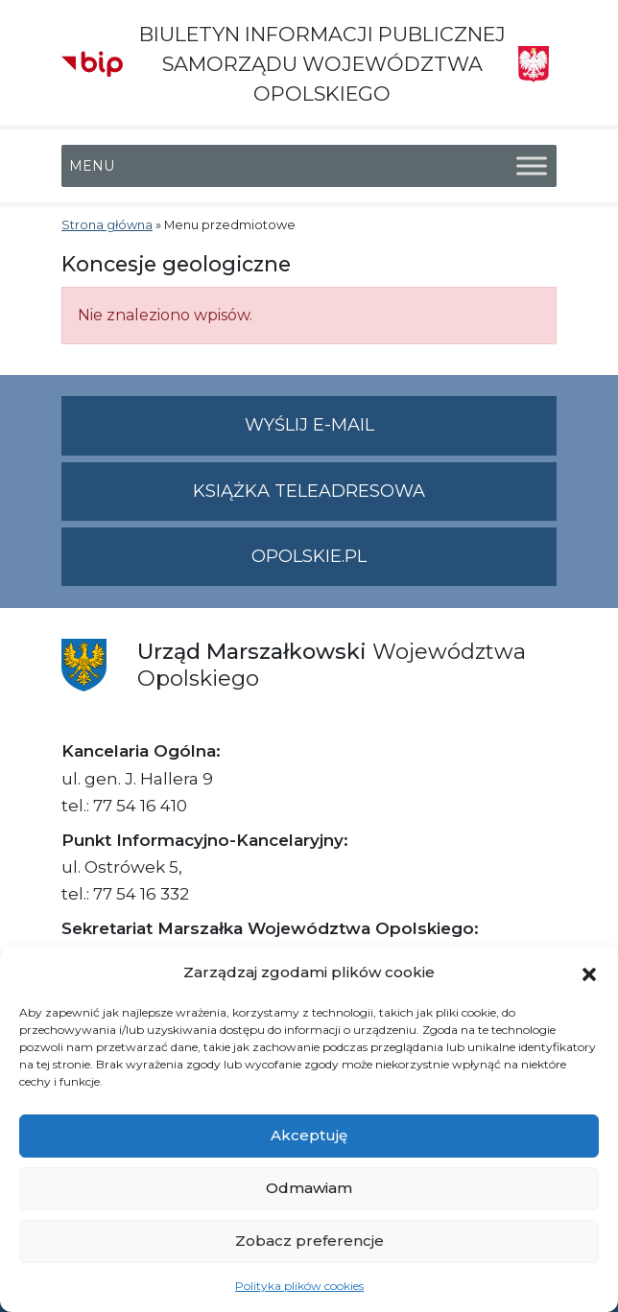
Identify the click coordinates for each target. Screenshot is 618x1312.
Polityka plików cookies (299, 1285)
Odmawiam (309, 1188)
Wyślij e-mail (401, 433)
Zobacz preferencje (309, 1240)
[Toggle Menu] (531, 165)
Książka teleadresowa (309, 491)
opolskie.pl (309, 556)
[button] (589, 972)
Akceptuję (309, 1135)
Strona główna (107, 225)
